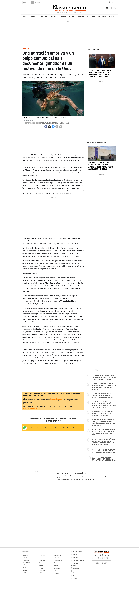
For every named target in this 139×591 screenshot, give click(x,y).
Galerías (57, 571)
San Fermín (91, 16)
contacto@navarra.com (32, 408)
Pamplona (34, 16)
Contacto (75, 554)
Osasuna (52, 16)
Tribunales (27, 562)
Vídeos (57, 573)
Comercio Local (56, 399)
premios (43, 131)
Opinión (44, 16)
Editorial (26, 572)
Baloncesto (43, 570)
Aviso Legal (76, 568)
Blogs (41, 558)
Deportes (62, 16)
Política (26, 558)
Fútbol (41, 568)
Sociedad (26, 565)
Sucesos (26, 560)
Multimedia (102, 16)
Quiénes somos (77, 552)
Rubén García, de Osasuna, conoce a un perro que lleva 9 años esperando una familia (104, 413)
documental (57, 131)
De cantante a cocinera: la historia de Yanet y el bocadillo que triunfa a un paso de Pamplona (104, 459)
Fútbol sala (58, 558)
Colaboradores (43, 555)
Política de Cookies (78, 560)
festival (50, 131)
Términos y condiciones (78, 473)
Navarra (25, 16)
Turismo (75, 576)
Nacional (72, 16)
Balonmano (58, 555)
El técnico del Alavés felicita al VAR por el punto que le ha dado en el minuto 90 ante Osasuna (104, 377)
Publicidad (76, 557)
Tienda (75, 579)
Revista (81, 16)
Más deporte (58, 560)
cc (108, 555)
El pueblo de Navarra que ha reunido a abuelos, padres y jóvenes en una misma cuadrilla (103, 395)
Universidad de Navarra (32, 131)
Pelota (41, 572)
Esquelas (112, 16)
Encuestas (42, 560)
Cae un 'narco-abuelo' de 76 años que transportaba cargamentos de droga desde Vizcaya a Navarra (103, 451)
